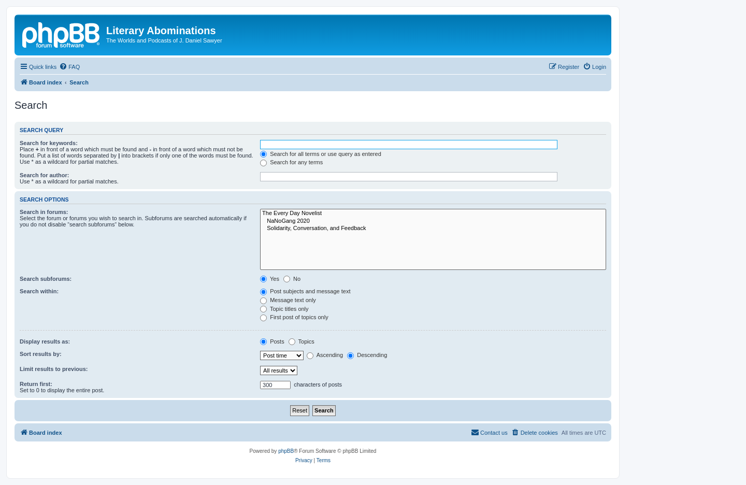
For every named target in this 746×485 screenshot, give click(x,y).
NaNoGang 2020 (433, 221)
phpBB (286, 451)
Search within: (39, 291)
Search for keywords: (49, 143)
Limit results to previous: (54, 369)
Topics (301, 341)
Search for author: (44, 175)
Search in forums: (44, 212)
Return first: (36, 384)
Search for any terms (291, 162)
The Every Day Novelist (433, 213)
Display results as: (45, 341)
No (291, 279)
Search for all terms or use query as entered (320, 154)
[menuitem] (69, 67)
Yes (269, 279)
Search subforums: (45, 279)
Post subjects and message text (305, 291)
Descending (367, 355)
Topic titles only (284, 309)
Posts (272, 341)
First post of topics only (294, 317)
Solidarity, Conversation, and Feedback (433, 228)
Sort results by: (41, 354)
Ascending (325, 355)
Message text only (288, 300)
